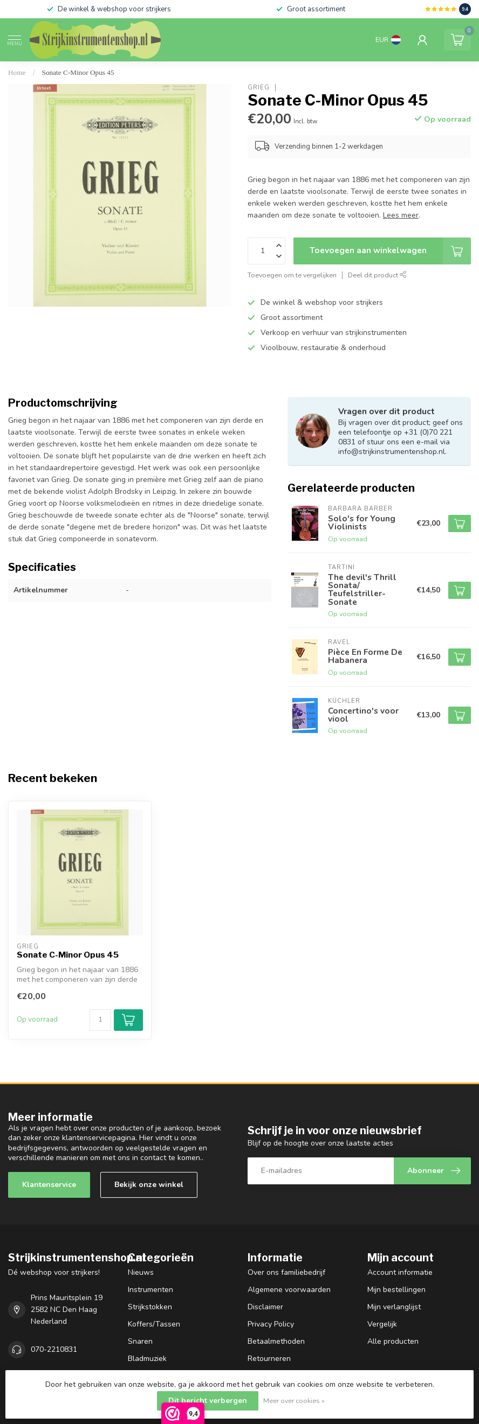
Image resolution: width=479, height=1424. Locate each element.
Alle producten (393, 1341)
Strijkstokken (150, 1307)
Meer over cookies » (294, 1400)
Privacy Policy (271, 1324)
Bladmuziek (147, 1358)
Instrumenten (150, 1290)
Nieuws (141, 1272)
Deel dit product (377, 275)
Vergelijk (382, 1324)
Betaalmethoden (276, 1341)
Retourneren (269, 1358)
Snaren (140, 1341)
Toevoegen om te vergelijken (292, 275)
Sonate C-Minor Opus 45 (78, 72)
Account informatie (400, 1272)
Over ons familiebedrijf (286, 1272)
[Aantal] (100, 1020)
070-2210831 (54, 1349)
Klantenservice (49, 1184)
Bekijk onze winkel (148, 1184)
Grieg (259, 87)
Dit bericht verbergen (207, 1400)
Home (17, 72)
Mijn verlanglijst (394, 1307)
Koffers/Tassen (154, 1324)
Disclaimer (265, 1307)
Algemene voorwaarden (289, 1290)
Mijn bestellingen (396, 1290)
